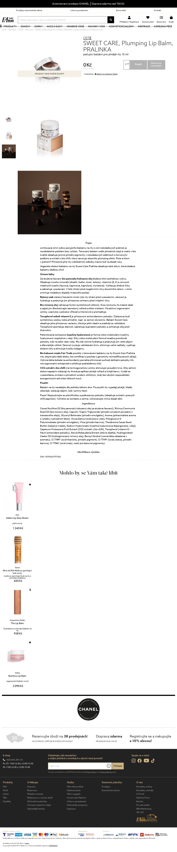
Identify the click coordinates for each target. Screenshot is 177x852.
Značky (28, 31)
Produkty (13, 31)
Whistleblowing (143, 818)
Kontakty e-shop (144, 795)
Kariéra (139, 810)
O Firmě (140, 803)
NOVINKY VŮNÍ (99, 31)
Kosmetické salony (124, 31)
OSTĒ (87, 47)
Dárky (42, 31)
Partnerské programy (77, 814)
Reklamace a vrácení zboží (40, 806)
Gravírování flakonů (76, 806)
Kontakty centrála (144, 799)
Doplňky (7, 810)
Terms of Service (106, 781)
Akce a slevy (58, 31)
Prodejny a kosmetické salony (29, 10)
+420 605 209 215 (14, 769)
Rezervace (32, 799)
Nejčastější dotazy (36, 818)
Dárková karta (73, 799)
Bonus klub (121, 10)
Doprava (31, 795)
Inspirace (147, 31)
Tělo (5, 806)
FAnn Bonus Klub (75, 795)
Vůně (5, 799)
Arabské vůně (78, 31)
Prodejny (106, 795)
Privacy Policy (91, 781)
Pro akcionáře (143, 814)
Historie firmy (143, 806)
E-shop (6, 764)
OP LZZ (140, 821)
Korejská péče (166, 31)
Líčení (6, 803)
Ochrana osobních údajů (39, 814)
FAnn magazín (74, 803)
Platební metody (35, 803)
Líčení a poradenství (79, 10)
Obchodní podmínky (37, 810)
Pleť (5, 795)
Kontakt (157, 10)
